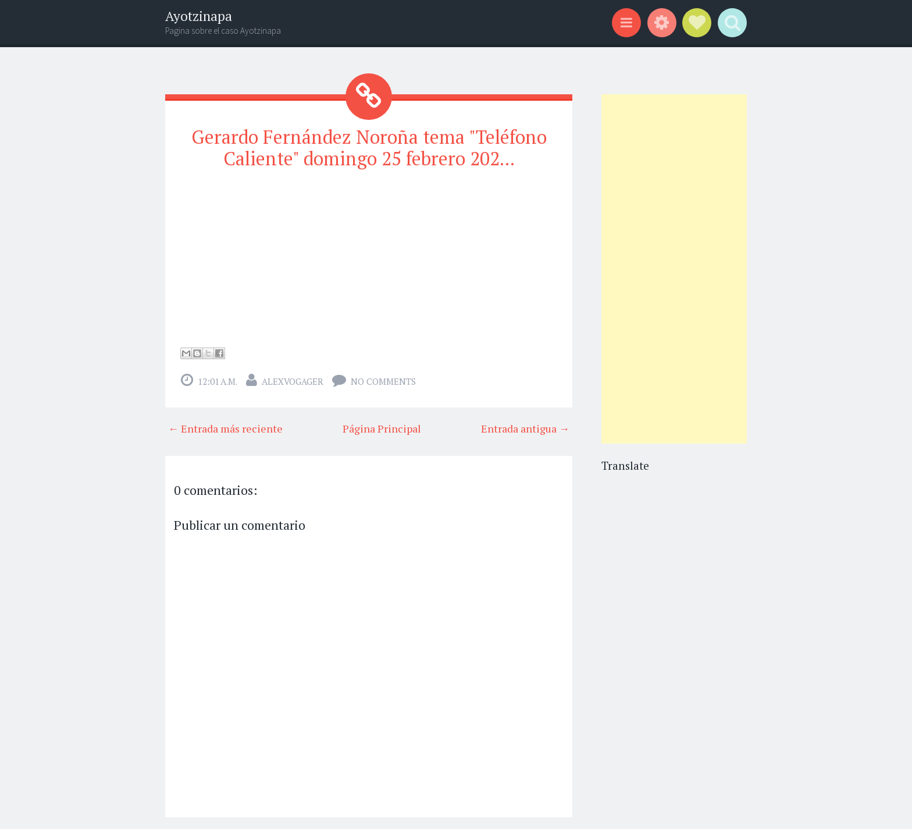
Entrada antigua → (525, 428)
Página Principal (382, 428)
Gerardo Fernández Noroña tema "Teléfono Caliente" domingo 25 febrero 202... (369, 148)
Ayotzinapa (198, 16)
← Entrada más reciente (225, 428)
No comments (383, 381)
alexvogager (292, 381)
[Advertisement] (674, 269)
